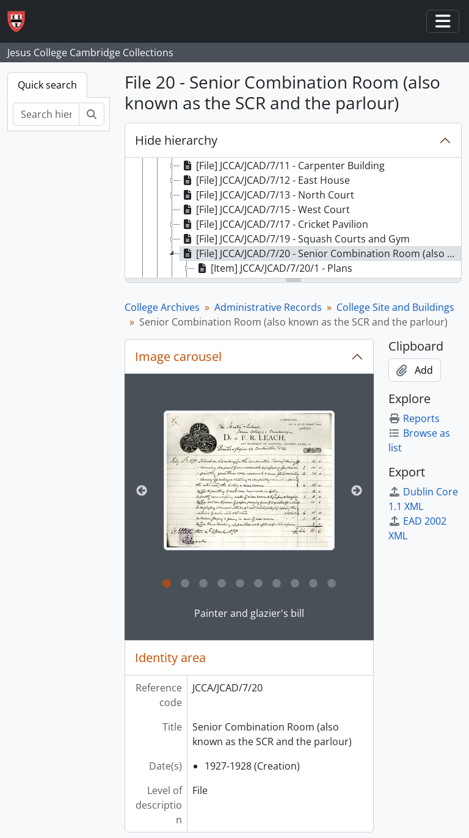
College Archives (162, 307)
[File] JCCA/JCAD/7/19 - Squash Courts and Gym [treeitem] (295, 238)
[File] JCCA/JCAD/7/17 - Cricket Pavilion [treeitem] (274, 224)
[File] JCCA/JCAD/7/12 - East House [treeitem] (265, 180)
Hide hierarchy (176, 140)
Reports (414, 418)
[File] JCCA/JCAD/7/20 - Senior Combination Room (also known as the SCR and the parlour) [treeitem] (320, 253)
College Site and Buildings (395, 307)
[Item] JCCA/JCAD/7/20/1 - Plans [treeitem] (273, 268)
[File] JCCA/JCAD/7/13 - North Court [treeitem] (267, 195)
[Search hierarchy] (46, 114)
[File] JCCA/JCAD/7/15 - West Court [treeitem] (265, 209)
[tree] (293, 219)
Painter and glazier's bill (249, 613)
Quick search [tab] (47, 85)
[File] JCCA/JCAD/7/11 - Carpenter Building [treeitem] (282, 165)
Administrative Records (268, 307)
